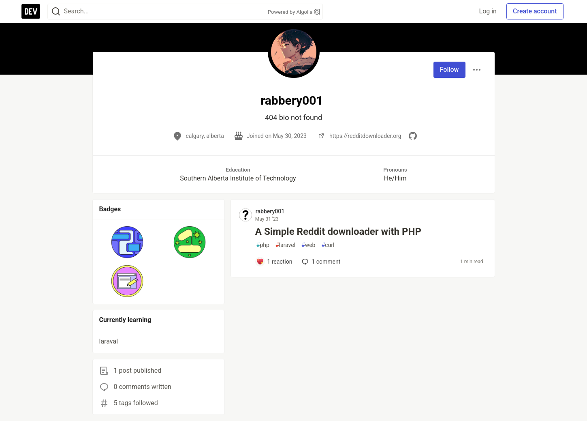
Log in (488, 11)
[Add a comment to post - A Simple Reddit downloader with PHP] (274, 261)
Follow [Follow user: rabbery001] (449, 69)
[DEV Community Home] (31, 11)
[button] (127, 242)
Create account (535, 11)
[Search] (56, 11)
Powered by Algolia (294, 12)
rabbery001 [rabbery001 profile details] (270, 211)
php (262, 245)
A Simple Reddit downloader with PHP (338, 231)
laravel (285, 245)
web (308, 245)
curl (327, 245)
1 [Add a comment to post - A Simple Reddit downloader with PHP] (320, 261)
